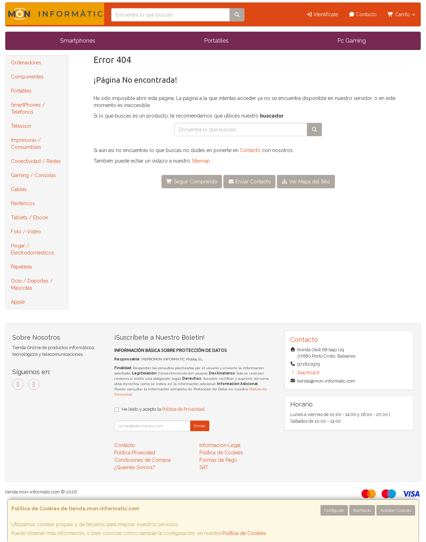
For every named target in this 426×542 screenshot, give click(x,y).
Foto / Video (26, 231)
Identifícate (322, 14)
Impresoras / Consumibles (26, 143)
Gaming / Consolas (33, 175)
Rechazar (362, 510)
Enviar (199, 425)
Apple (18, 302)
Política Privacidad (134, 452)
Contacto (363, 14)
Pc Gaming (351, 40)
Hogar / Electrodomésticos (32, 249)
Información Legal (220, 445)
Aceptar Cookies (395, 510)
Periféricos (23, 203)
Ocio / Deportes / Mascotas (32, 284)
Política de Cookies (244, 533)
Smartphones (77, 40)
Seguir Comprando (191, 181)
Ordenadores (26, 62)
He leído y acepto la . (163, 409)
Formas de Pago (218, 460)
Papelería (21, 267)
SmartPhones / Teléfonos (28, 108)
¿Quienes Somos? (134, 467)
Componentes (27, 77)
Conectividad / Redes (36, 161)
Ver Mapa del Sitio (305, 181)
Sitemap (201, 161)
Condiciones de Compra (142, 460)
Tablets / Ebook (29, 217)
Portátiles (21, 91)
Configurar (334, 510)
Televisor (21, 126)
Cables (19, 189)
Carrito (401, 14)
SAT (203, 467)
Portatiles (216, 40)
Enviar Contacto (249, 181)
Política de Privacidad (183, 409)
